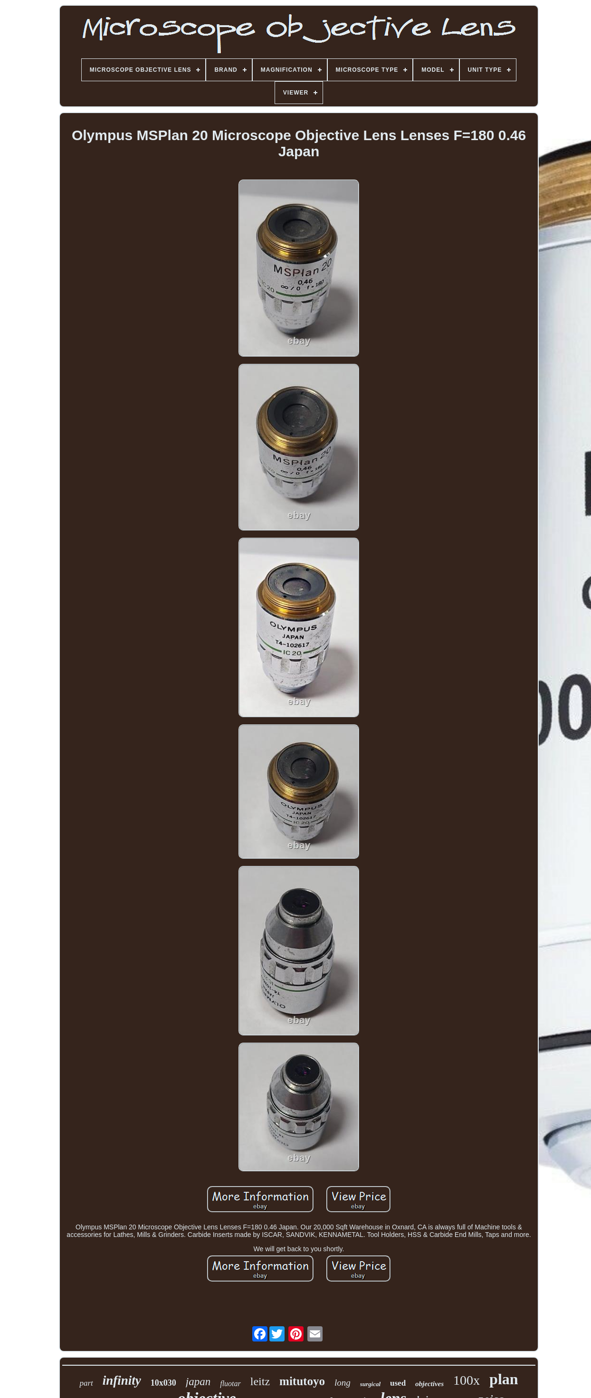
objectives (429, 1384)
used (398, 1383)
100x (466, 1380)
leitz (260, 1381)
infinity (122, 1380)
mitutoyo (302, 1381)
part (86, 1383)
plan (503, 1379)
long (342, 1383)
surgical (370, 1384)
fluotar (230, 1383)
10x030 (163, 1383)
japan (198, 1382)
